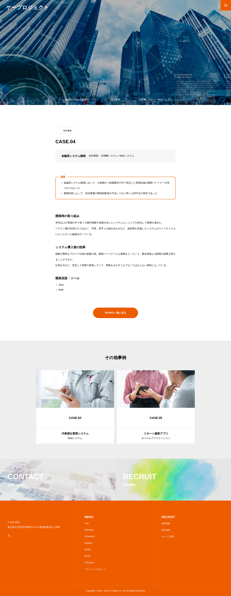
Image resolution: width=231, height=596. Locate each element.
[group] (75, 407)
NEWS (88, 549)
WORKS (89, 543)
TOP (87, 523)
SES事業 (67, 130)
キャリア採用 (168, 536)
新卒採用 (166, 530)
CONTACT (90, 563)
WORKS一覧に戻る (115, 312)
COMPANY (90, 536)
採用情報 (166, 523)
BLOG (87, 556)
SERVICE (89, 530)
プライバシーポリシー (95, 569)
